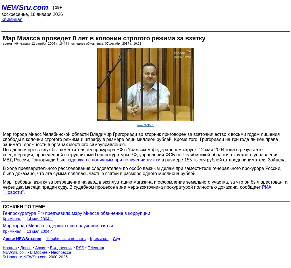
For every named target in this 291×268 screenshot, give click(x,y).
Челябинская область (66, 238)
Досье (26, 248)
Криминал (11, 19)
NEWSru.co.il (14, 252)
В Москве (38, 252)
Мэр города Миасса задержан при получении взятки (58, 225)
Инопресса (61, 252)
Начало (10, 248)
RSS (80, 248)
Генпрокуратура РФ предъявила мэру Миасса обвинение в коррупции (76, 213)
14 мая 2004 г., (40, 219)
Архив (40, 248)
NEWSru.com (24, 7)
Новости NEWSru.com (27, 257)
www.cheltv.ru (145, 125)
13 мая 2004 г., (40, 231)
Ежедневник (61, 248)
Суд (116, 238)
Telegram (96, 248)
